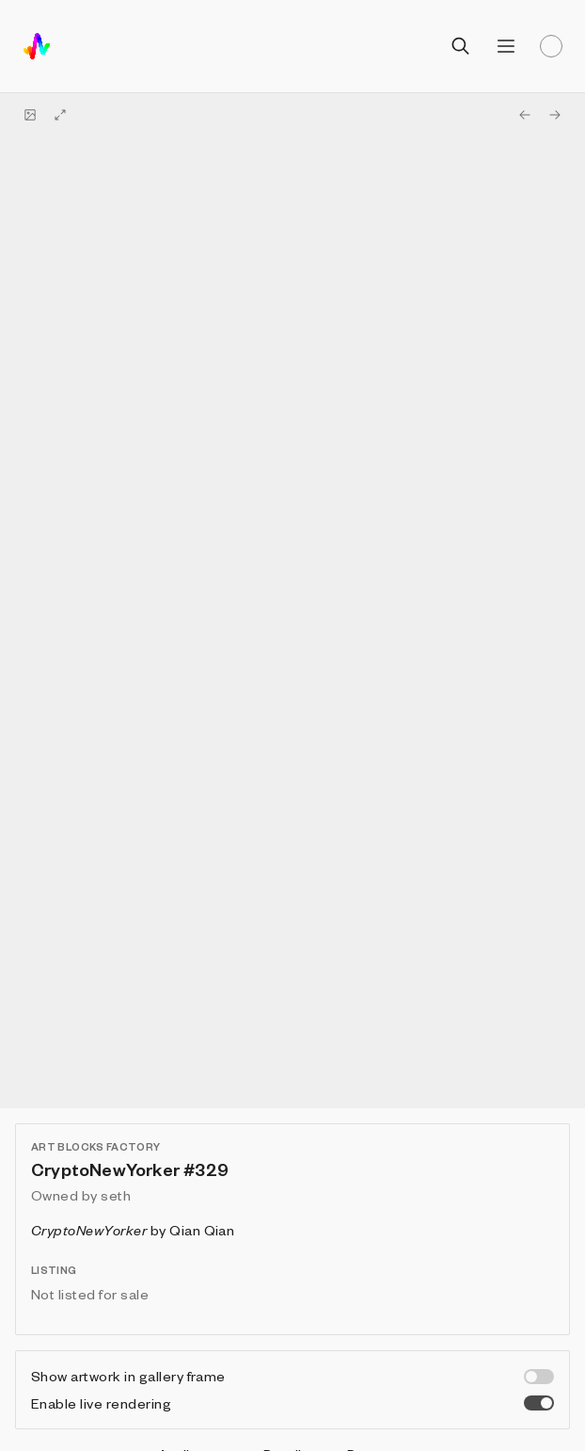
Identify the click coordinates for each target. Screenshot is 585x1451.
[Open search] (461, 46)
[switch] (539, 1376)
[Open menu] (506, 46)
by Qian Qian (132, 1229)
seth (116, 1194)
